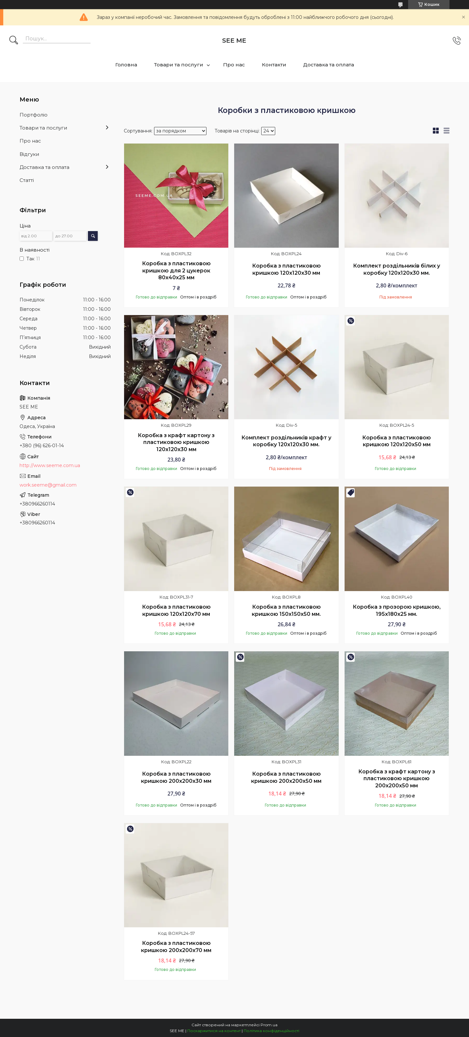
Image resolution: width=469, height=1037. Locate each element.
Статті (27, 180)
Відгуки (29, 154)
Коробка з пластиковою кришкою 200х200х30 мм (176, 777)
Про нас (234, 65)
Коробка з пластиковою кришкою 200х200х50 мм (286, 777)
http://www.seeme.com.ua (50, 465)
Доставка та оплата (328, 65)
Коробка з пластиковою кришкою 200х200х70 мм (176, 946)
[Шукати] (14, 41)
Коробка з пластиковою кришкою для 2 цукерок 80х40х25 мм (176, 270)
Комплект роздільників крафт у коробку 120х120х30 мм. (286, 441)
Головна (126, 65)
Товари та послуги (178, 65)
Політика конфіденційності (271, 1030)
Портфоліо (34, 115)
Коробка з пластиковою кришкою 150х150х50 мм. (286, 610)
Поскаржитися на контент (214, 1030)
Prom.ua (269, 1024)
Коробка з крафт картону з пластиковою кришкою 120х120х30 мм (176, 442)
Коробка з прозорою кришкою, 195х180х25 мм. (397, 610)
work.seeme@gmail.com (48, 485)
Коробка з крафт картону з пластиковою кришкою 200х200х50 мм (396, 778)
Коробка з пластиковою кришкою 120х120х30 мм (286, 269)
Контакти (274, 65)
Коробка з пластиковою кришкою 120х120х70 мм (176, 610)
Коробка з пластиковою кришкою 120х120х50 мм (396, 441)
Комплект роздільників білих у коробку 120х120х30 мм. (396, 269)
